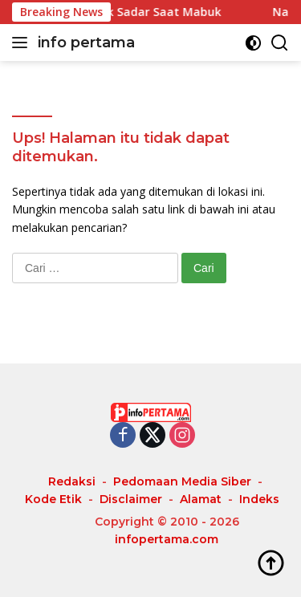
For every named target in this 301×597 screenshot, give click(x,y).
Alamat (201, 499)
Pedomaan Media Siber (182, 481)
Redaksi (72, 481)
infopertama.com (166, 539)
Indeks (259, 499)
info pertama (86, 42)
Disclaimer (131, 499)
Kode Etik (53, 499)
